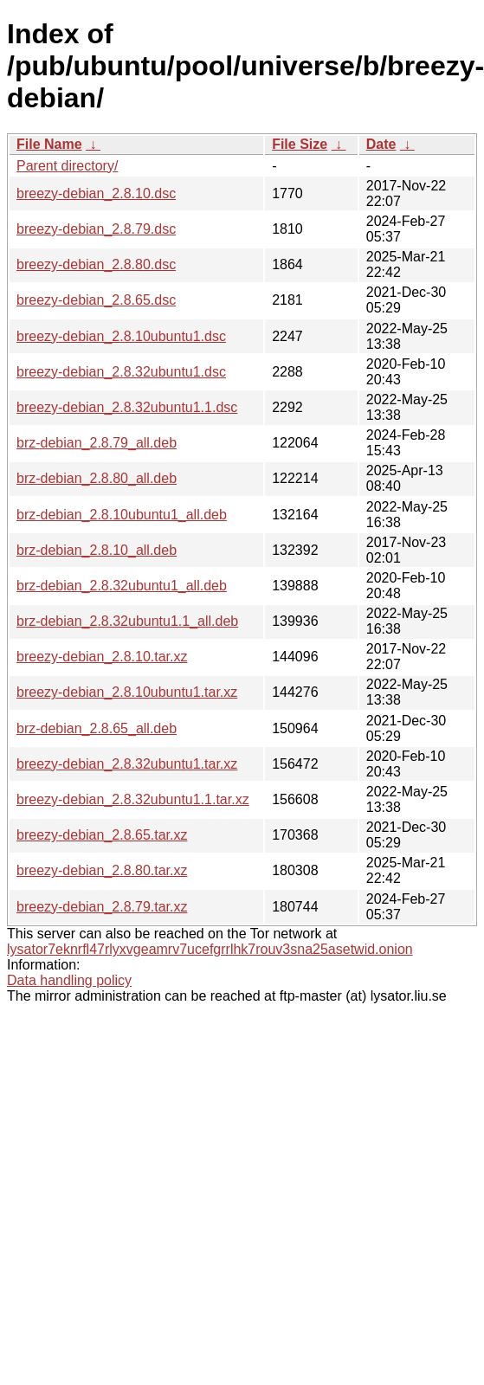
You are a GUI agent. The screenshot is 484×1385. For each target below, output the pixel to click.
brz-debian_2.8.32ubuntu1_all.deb (121, 585)
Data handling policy (69, 980)
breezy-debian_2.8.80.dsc (96, 264)
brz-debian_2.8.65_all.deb (96, 728)
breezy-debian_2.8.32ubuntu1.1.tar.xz (132, 799)
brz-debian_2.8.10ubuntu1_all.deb (121, 514)
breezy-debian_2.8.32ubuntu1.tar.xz (126, 764)
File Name (49, 144)
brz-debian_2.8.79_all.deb (96, 442)
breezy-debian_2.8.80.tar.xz (101, 870)
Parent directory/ (67, 165)
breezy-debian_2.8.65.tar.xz (101, 835)
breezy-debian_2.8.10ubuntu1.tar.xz (126, 692)
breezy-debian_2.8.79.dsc (96, 229)
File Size (299, 144)
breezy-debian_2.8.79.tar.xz (101, 906)
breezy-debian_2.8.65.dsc (96, 300)
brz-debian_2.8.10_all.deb (96, 550)
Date (381, 144)
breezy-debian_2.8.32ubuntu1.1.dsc (126, 407)
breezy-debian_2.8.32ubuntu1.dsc (121, 371)
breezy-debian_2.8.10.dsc (96, 193)
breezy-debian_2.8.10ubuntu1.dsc (121, 336)
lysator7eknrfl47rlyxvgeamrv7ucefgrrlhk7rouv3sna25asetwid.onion (210, 949)
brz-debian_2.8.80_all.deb (96, 478)
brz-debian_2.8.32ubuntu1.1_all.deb (127, 621)
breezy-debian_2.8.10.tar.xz (101, 656)
